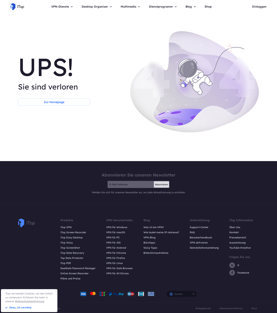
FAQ (192, 232)
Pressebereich (237, 237)
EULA (254, 308)
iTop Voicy (66, 242)
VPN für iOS (113, 242)
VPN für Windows (116, 227)
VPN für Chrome (116, 252)
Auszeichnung (237, 242)
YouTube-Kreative (240, 247)
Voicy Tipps (150, 247)
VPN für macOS (115, 232)
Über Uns (234, 227)
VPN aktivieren (199, 242)
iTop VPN (66, 227)
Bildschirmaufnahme (155, 252)
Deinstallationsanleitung (204, 247)
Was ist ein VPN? (153, 227)
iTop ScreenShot (70, 247)
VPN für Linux (114, 263)
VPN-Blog (149, 237)
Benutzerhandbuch (201, 237)
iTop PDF (65, 263)
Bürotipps (149, 242)
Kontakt (234, 232)
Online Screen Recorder (74, 273)
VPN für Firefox (115, 258)
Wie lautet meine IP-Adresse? (161, 232)
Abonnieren (161, 184)
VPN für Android (116, 247)
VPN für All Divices (117, 273)
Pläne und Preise (70, 278)
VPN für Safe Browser (119, 268)
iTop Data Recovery (72, 252)
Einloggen (259, 6)
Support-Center (199, 227)
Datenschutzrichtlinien (231, 308)
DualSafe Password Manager (78, 268)
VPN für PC (113, 237)
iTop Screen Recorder (73, 232)
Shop (208, 6)
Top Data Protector (71, 258)
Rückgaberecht (203, 308)
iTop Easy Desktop (71, 237)
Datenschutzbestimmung (29, 301)
